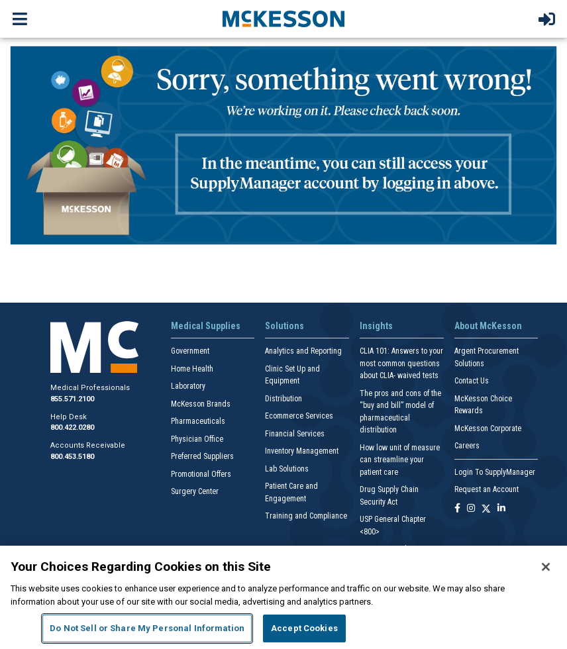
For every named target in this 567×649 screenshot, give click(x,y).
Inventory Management (301, 451)
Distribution (283, 398)
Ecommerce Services (299, 416)
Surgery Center (195, 491)
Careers (467, 445)
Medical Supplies (205, 326)
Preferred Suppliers (202, 456)
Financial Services (295, 433)
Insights (376, 326)
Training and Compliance (306, 516)
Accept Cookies (304, 628)
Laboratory (188, 386)
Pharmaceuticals (198, 421)
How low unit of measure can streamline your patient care (400, 460)
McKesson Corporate (487, 428)
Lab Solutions (287, 469)
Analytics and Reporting (303, 351)
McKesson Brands (201, 404)
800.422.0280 (72, 427)
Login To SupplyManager (494, 472)
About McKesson (488, 326)
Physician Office (197, 439)
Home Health (192, 369)
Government (190, 351)
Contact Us (471, 380)
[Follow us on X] (486, 509)
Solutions (284, 326)
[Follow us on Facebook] (457, 509)
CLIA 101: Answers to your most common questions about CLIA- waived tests (401, 363)
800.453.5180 (72, 456)
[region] (283, 597)
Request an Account (486, 489)
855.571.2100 (72, 399)
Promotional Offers (201, 474)
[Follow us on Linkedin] (501, 509)
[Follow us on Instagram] (471, 509)
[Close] (545, 566)
